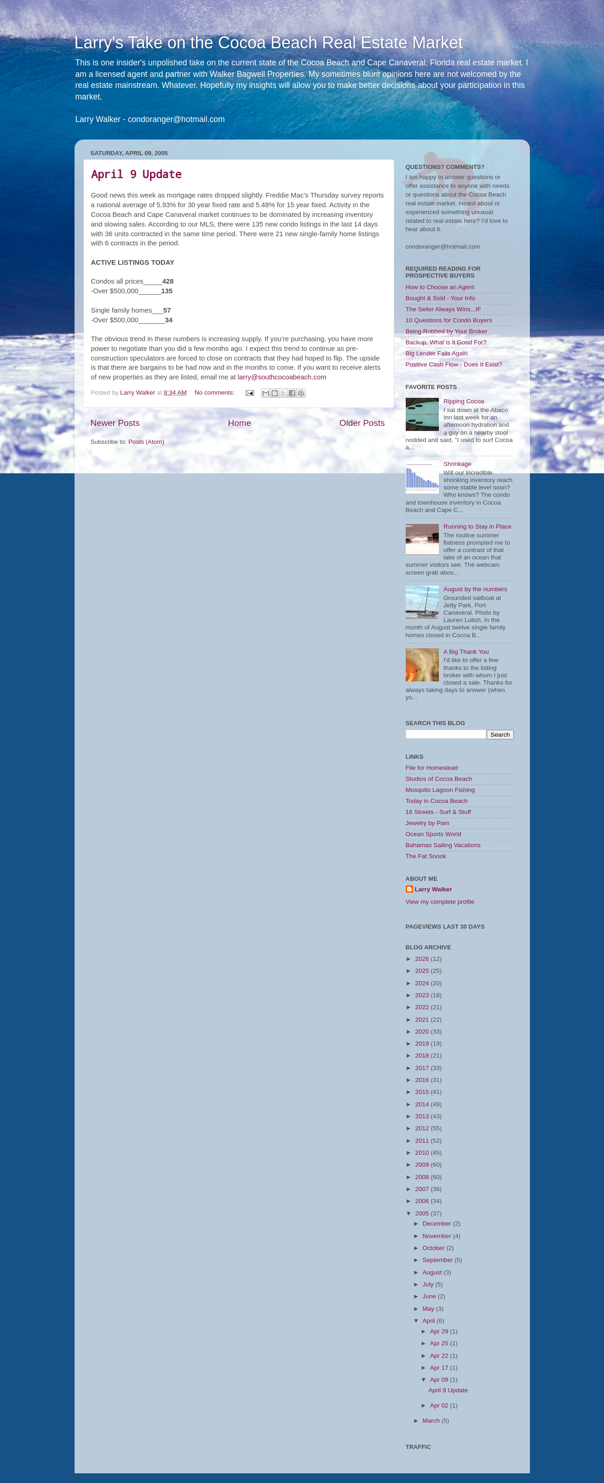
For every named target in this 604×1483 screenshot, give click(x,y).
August (433, 1272)
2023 (423, 995)
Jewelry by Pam (427, 823)
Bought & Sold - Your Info (441, 298)
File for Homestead (432, 767)
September (439, 1259)
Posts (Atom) (146, 441)
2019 (423, 1043)
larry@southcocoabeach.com (282, 377)
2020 (423, 1031)
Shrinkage (457, 463)
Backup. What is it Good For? (446, 342)
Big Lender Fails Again (437, 353)
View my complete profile (440, 901)
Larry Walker (433, 889)
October (435, 1248)
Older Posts (362, 423)
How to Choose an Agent (440, 287)
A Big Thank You (466, 651)
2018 (423, 1055)
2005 (423, 1213)
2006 (423, 1201)
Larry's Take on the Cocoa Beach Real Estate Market (269, 42)
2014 (423, 1104)
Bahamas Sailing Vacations (443, 845)
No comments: (215, 392)
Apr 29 (440, 1331)
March (432, 1420)
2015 (423, 1091)
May (429, 1308)
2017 (423, 1067)
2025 (423, 970)
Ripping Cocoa (463, 401)
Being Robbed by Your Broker (447, 331)
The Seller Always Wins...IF (443, 309)
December (438, 1223)
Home (239, 423)
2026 (423, 958)
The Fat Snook (426, 856)
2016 (423, 1079)
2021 (423, 1019)
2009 (423, 1164)
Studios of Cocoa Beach (439, 778)
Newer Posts (115, 423)
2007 (423, 1189)
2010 (423, 1152)
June (430, 1296)
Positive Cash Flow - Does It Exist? (454, 364)
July (429, 1284)
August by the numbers (475, 589)
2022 (423, 1007)
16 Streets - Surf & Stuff (438, 811)
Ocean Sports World (433, 834)
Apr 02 (440, 1405)
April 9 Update (136, 174)
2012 (423, 1128)
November (438, 1236)
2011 (423, 1140)
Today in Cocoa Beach (437, 800)
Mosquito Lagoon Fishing (440, 789)
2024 (423, 983)
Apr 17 (440, 1367)
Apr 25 (440, 1343)
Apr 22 (440, 1355)
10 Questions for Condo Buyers (449, 320)
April (430, 1320)
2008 (423, 1177)
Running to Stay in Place (477, 526)
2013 (423, 1116)
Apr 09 (440, 1379)
